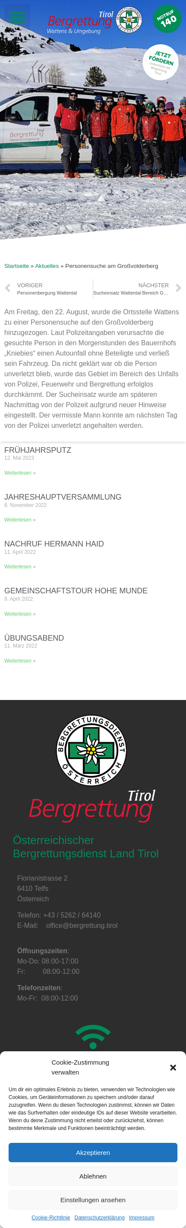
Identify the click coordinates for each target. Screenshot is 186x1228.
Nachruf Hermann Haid (54, 544)
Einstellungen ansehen (93, 1199)
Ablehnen (93, 1176)
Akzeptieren (93, 1152)
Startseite (16, 266)
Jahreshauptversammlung (63, 497)
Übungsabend (34, 638)
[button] (173, 1067)
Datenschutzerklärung (99, 1218)
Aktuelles (47, 266)
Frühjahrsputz (37, 450)
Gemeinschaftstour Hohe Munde (76, 590)
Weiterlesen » (20, 473)
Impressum (141, 1218)
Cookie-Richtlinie (50, 1218)
